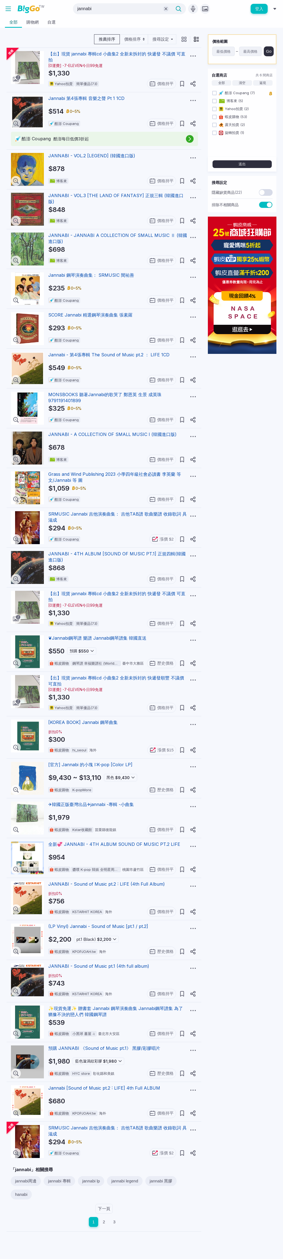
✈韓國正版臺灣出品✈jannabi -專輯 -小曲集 (91, 804)
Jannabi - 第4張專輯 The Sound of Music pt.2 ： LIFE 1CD (108, 354)
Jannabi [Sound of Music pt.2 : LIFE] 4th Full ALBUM (104, 1088)
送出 (242, 164)
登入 (259, 8)
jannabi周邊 (25, 1181)
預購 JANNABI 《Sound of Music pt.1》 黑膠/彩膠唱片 (104, 1048)
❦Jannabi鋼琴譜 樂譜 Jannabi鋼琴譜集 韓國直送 (97, 638)
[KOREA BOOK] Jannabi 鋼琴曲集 (83, 722)
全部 (221, 83)
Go (268, 51)
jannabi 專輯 (59, 1181)
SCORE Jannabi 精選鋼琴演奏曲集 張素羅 (90, 315)
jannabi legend (124, 1181)
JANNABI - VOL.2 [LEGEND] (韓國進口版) (91, 155)
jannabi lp (91, 1181)
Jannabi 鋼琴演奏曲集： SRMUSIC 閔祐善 (91, 275)
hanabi (21, 1194)
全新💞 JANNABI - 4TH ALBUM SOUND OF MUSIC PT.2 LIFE (114, 844)
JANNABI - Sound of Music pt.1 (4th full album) (98, 966)
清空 (242, 83)
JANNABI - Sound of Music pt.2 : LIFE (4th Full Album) (106, 884)
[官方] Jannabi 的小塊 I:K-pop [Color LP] (90, 764)
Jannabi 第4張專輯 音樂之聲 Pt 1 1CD (86, 98)
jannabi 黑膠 (161, 1181)
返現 (262, 83)
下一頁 (104, 1208)
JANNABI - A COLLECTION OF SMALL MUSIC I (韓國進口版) (112, 434)
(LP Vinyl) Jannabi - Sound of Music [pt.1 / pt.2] (98, 926)
